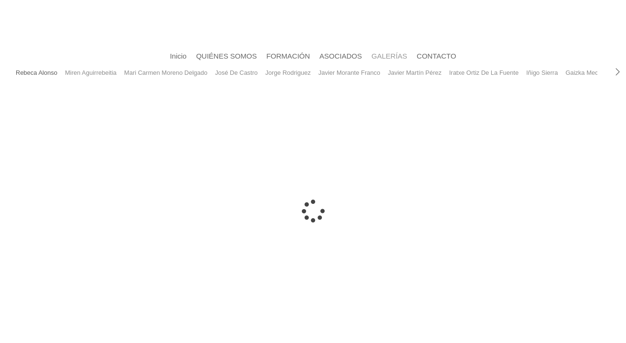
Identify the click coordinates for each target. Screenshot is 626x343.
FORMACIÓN (288, 56)
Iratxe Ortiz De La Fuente (483, 72)
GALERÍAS (389, 56)
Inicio (178, 56)
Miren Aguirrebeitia (90, 72)
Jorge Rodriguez (287, 72)
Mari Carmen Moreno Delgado (166, 72)
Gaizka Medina (586, 72)
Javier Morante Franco (349, 72)
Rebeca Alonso (36, 72)
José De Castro (236, 72)
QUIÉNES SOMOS (226, 56)
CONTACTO (436, 56)
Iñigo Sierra (541, 72)
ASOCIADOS (340, 56)
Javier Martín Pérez (415, 72)
